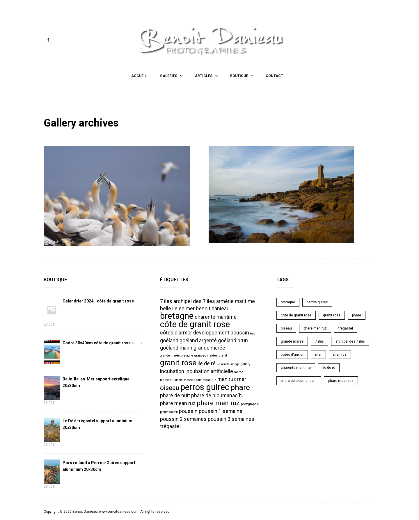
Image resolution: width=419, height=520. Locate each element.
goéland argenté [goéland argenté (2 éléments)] (198, 340)
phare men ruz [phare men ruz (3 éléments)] (218, 402)
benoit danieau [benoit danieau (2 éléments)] (213, 308)
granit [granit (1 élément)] (223, 355)
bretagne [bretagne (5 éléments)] (176, 315)
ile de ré (328, 367)
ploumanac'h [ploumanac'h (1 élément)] (169, 412)
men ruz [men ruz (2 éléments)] (226, 379)
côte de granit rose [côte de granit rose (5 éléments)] (195, 323)
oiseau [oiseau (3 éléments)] (169, 387)
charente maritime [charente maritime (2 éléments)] (216, 317)
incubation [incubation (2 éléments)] (172, 371)
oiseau (286, 328)
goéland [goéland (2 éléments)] (169, 340)
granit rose (331, 315)
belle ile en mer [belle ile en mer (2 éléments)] (177, 308)
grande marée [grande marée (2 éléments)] (209, 347)
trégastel (345, 328)
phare (356, 315)
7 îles (319, 341)
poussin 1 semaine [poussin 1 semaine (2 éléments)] (220, 411)
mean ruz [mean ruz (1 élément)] (209, 380)
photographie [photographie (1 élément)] (250, 404)
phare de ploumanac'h (299, 380)
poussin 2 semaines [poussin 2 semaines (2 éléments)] (183, 419)
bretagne (288, 302)
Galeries (168, 76)
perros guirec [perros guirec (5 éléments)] (204, 386)
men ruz (340, 354)
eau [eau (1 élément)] (252, 333)
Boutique (239, 76)
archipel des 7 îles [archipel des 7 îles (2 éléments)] (194, 301)
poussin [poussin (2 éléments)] (188, 411)
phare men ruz (315, 328)
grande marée (292, 341)
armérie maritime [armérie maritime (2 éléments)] (235, 301)
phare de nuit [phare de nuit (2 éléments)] (175, 395)
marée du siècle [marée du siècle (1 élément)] (171, 380)
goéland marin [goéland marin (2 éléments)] (176, 347)
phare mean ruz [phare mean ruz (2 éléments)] (178, 403)
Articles (203, 76)
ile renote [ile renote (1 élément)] (223, 364)
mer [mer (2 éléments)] (241, 379)
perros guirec (317, 302)
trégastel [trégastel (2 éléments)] (170, 426)
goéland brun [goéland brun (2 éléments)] (233, 340)
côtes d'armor (292, 354)
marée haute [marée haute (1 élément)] (193, 380)
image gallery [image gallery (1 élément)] (240, 364)
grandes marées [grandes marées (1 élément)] (206, 355)
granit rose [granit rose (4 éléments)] (178, 362)
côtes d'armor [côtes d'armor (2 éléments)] (176, 332)
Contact (274, 76)
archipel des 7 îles (350, 341)
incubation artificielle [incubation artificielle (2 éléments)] (209, 371)
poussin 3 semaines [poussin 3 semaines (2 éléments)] (231, 419)
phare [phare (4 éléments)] (240, 387)
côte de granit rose (296, 315)
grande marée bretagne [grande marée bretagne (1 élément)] (176, 355)
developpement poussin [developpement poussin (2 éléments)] (221, 332)
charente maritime (296, 367)
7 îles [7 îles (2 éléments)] (166, 301)
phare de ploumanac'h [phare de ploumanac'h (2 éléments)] (216, 395)
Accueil (139, 76)
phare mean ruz (341, 380)
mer (318, 354)
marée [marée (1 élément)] (238, 372)
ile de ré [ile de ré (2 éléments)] (207, 363)
